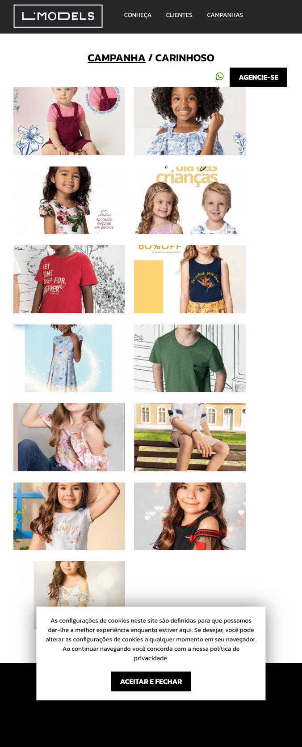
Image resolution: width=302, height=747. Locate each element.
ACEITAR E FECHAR (151, 681)
